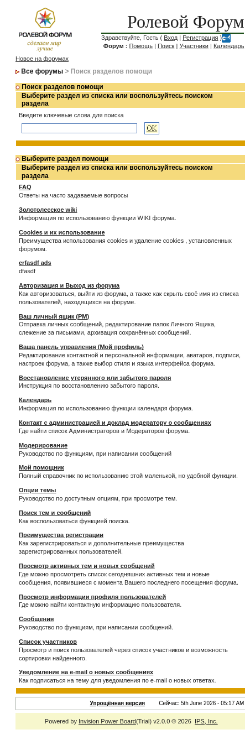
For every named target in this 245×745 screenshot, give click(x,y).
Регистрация (200, 37)
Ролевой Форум (185, 22)
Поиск (166, 46)
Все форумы (42, 71)
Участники (193, 46)
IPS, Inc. (206, 721)
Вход (171, 37)
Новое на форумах (42, 58)
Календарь (228, 46)
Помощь (141, 46)
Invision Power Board (107, 721)
